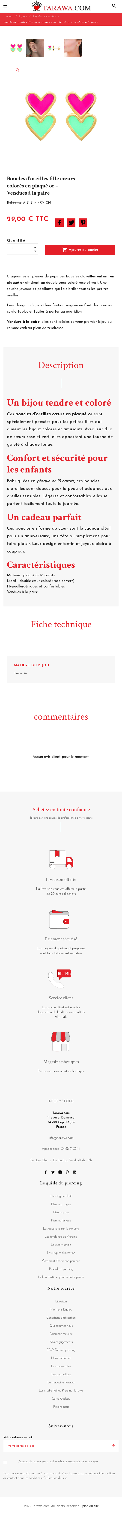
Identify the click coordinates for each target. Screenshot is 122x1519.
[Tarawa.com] (61, 6)
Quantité (16, 240)
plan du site (90, 1506)
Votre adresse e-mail (18, 1437)
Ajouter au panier (80, 250)
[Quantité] (22, 248)
